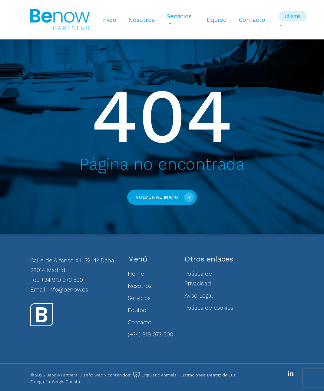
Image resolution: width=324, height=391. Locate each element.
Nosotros (139, 285)
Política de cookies (208, 307)
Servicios (139, 298)
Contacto (139, 322)
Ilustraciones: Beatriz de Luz (207, 374)
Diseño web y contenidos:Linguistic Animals (128, 374)
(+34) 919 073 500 (150, 334)
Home (136, 273)
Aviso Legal (198, 295)
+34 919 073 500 (62, 279)
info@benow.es (68, 289)
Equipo (137, 310)
